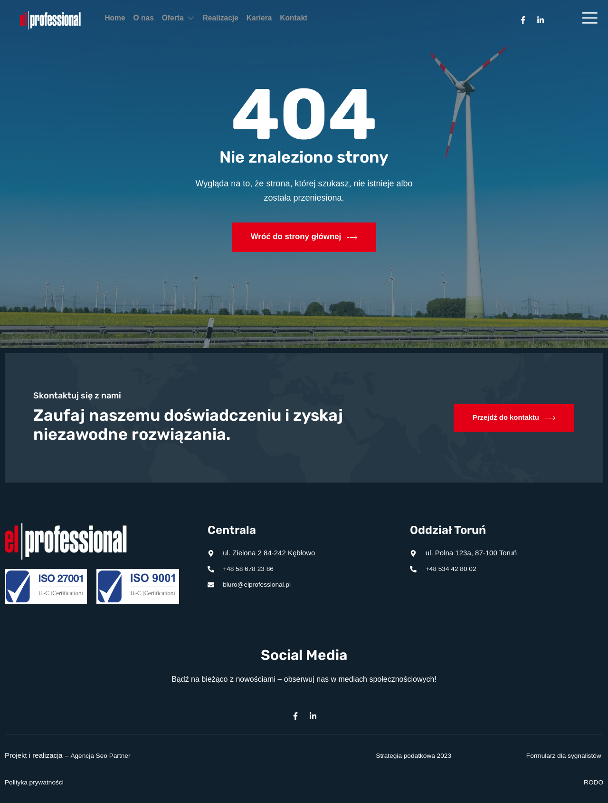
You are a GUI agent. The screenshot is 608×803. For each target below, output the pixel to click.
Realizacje (255, 20)
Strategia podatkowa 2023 (410, 755)
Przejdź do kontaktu (511, 418)
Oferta (203, 20)
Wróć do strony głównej (304, 237)
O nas (159, 20)
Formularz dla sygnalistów (560, 755)
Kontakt (348, 20)
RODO (592, 782)
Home (120, 20)
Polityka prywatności (37, 782)
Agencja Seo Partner (103, 755)
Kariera (304, 20)
